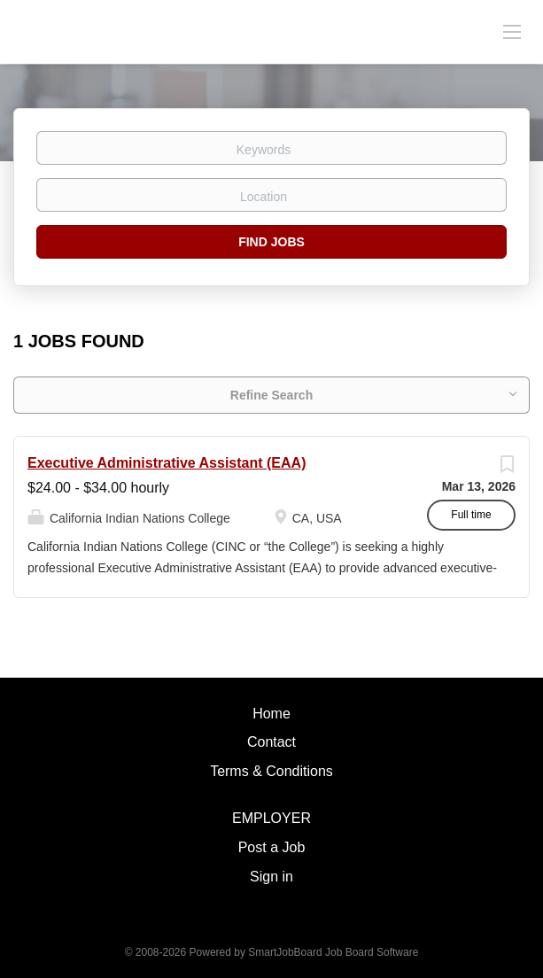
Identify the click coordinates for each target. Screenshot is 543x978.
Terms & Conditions (271, 771)
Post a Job (272, 847)
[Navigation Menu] (512, 31)
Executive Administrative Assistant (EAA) (166, 462)
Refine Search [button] (271, 395)
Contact (271, 741)
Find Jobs (271, 242)
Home (271, 713)
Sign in (271, 876)
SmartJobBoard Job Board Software (333, 952)
